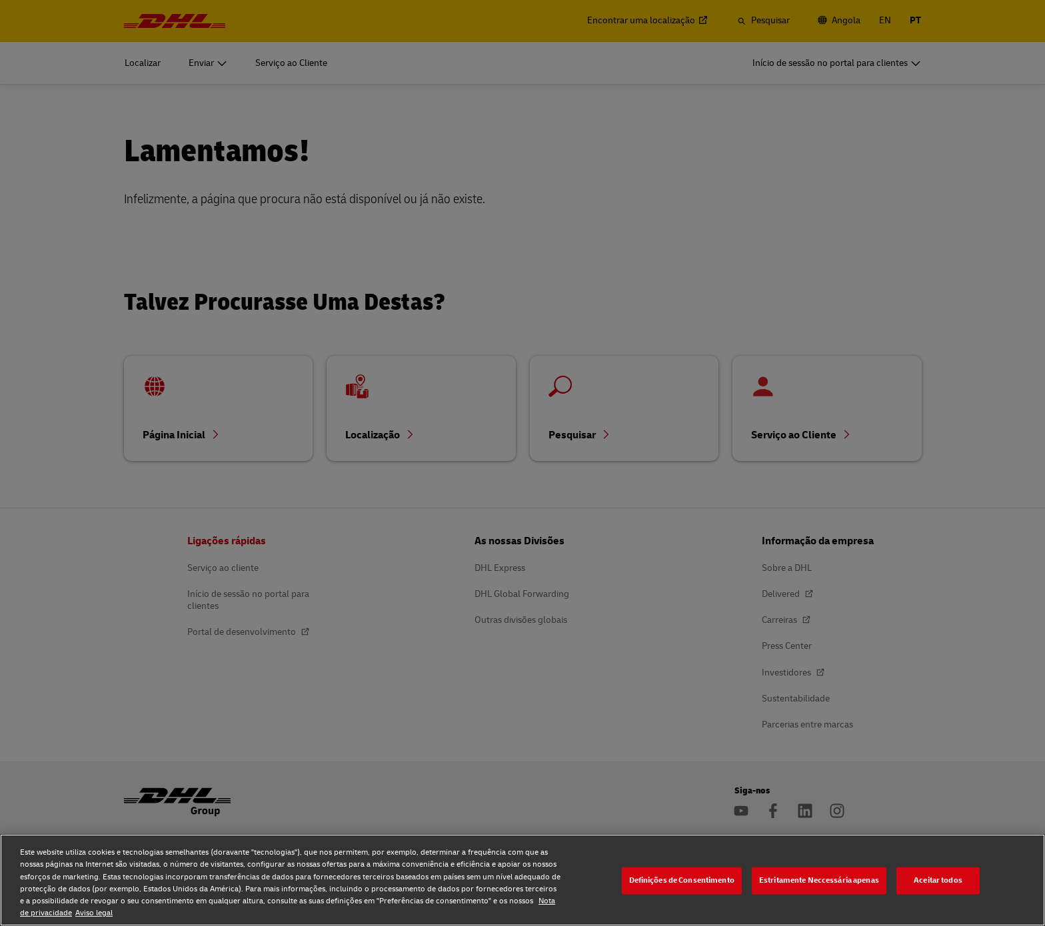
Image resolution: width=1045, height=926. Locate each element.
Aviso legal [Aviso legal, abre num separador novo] (94, 913)
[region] (522, 880)
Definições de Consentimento (681, 880)
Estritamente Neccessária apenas (819, 880)
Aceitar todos (938, 880)
